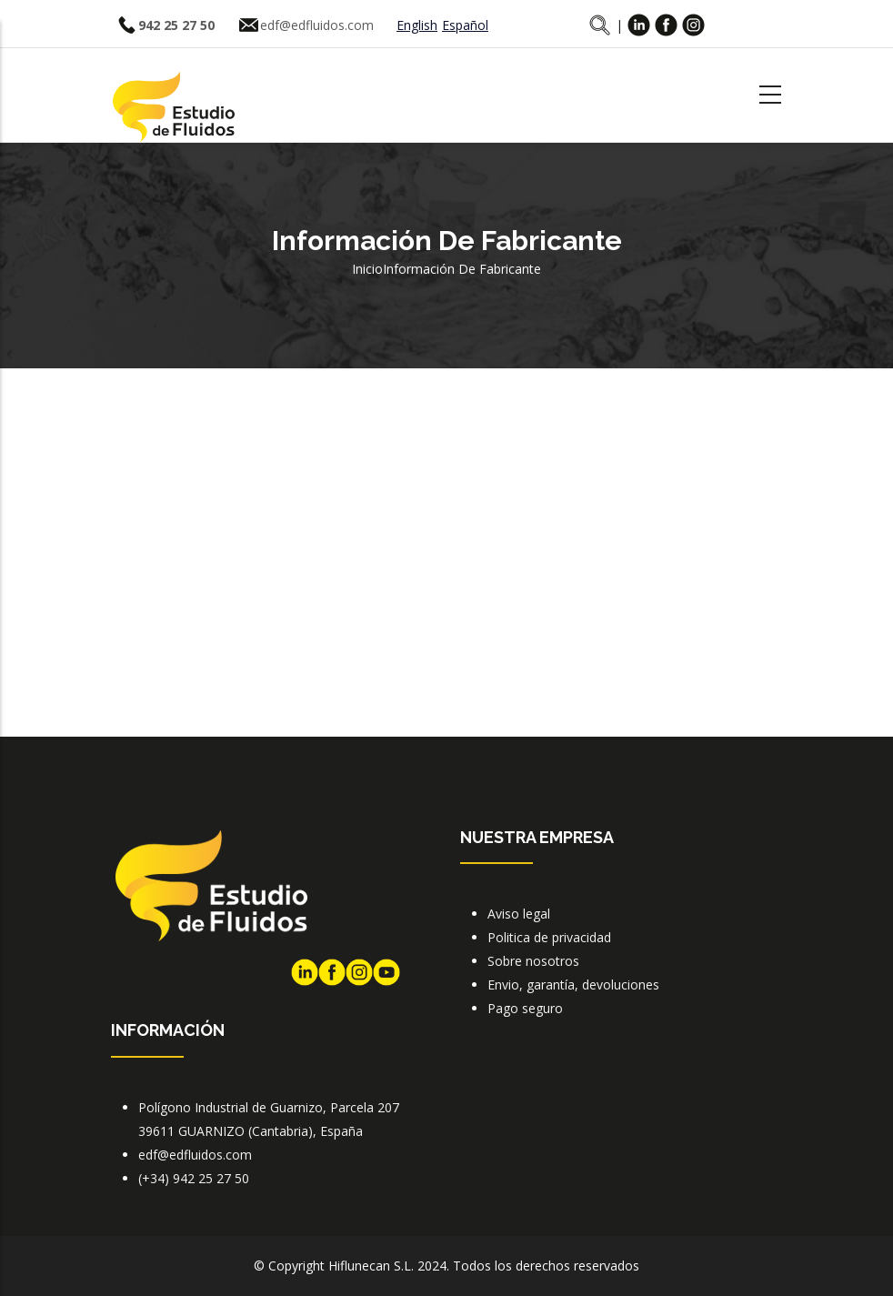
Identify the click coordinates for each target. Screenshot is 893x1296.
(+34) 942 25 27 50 (193, 1178)
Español (465, 25)
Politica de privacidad (549, 937)
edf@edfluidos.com (317, 25)
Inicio (367, 268)
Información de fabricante (462, 268)
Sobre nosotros (533, 960)
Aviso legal (518, 913)
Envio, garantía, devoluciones (573, 984)
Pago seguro (525, 1008)
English (416, 25)
